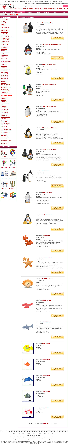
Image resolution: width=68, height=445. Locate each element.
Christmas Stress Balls (5, 38)
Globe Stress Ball (4, 59)
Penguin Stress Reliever (47, 192)
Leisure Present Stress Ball (6, 73)
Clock (57, 8)
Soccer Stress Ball (4, 118)
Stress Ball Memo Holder (5, 123)
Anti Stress (3, 21)
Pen (27, 8)
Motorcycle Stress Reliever (6, 87)
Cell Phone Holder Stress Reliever (7, 36)
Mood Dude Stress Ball (5, 84)
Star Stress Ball (4, 121)
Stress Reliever (4, 126)
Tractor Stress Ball (4, 135)
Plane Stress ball (4, 101)
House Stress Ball (4, 70)
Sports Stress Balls (4, 120)
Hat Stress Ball (4, 66)
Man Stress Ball (4, 81)
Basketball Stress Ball (5, 27)
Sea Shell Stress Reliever (47, 278)
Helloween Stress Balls (5, 69)
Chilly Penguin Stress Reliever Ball (49, 84)
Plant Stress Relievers (5, 103)
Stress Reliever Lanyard (5, 127)
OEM (55, 12)
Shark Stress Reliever (46, 321)
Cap (38, 8)
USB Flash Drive (23, 8)
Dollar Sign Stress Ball (5, 42)
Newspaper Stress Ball (5, 90)
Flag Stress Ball (4, 50)
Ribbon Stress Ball (4, 107)
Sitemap (53, 433)
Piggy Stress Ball (4, 98)
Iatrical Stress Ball (4, 72)
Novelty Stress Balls (4, 92)
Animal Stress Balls (4, 19)
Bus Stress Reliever (4, 32)
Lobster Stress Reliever (47, 300)
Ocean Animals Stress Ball (14, 14)
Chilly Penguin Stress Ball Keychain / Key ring (51, 44)
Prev (41, 423)
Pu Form (2, 104)
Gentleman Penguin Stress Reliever (49, 149)
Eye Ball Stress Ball (4, 47)
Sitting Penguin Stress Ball (47, 214)
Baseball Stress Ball (4, 25)
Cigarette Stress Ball (5, 39)
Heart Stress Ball (4, 67)
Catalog (13, 12)
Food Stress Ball (4, 53)
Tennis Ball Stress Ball (5, 132)
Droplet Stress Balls (4, 44)
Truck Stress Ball (4, 138)
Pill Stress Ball (3, 100)
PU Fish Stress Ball (46, 343)
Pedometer (60, 8)
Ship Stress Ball (4, 115)
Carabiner (49, 8)
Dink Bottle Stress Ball (5, 41)
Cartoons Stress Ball (5, 35)
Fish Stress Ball (4, 49)
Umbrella (35, 8)
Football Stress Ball (4, 55)
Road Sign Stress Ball (5, 109)
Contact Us (46, 12)
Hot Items (29, 12)
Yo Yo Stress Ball (4, 143)
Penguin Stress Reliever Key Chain (49, 106)
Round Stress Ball (4, 112)
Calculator (53, 8)
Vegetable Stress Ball (5, 141)
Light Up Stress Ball (4, 75)
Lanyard (45, 8)
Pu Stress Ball (3, 106)
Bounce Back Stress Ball (5, 30)
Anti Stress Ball (4, 22)
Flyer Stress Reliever (5, 52)
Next (45, 423)
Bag (42, 8)
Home (4, 12)
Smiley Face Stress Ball (5, 117)
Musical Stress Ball (4, 89)
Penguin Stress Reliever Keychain (49, 64)
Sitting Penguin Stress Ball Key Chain (49, 127)
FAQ (64, 12)
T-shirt (40, 8)
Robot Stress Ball (4, 110)
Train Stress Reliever (5, 137)
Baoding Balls (3, 24)
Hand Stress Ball (4, 64)
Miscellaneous (3, 83)
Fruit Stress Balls (4, 56)
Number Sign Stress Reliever (6, 93)
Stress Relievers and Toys (6, 129)
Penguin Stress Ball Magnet (47, 22)
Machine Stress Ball (4, 76)
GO (55, 423)
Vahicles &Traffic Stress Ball (6, 140)
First (38, 423)
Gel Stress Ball (4, 58)
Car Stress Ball (4, 33)
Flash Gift (64, 8)
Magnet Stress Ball (4, 78)
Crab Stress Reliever (46, 235)
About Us (38, 12)
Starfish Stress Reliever (47, 257)
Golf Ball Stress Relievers (6, 61)
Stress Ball (31, 8)
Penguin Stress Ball (46, 170)
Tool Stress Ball (4, 134)
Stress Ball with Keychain (5, 124)
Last (47, 423)
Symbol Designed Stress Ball (6, 130)
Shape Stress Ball (4, 113)
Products (21, 12)
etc (67, 8)
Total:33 (32, 423)
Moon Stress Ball (4, 86)
